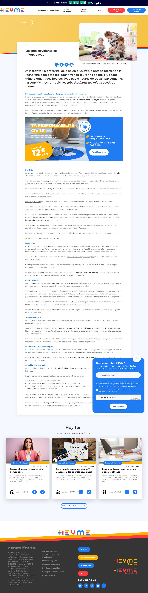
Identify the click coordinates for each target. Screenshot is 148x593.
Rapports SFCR (48, 575)
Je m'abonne (118, 406)
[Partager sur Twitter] (67, 65)
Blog (99, 10)
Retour (23, 22)
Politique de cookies (51, 568)
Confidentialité (133, 399)
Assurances (54, 10)
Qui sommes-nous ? (50, 551)
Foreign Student (84, 10)
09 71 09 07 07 (116, 10)
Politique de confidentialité (54, 572)
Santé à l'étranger (67, 10)
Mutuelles (42, 10)
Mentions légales (49, 561)
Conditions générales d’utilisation (51, 556)
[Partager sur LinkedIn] (71, 65)
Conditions (138, 399)
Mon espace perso (136, 10)
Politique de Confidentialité (128, 386)
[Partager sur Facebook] (62, 65)
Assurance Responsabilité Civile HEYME (43, 238)
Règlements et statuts (52, 564)
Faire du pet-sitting (33, 202)
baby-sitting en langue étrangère (80, 257)
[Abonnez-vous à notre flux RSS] (57, 65)
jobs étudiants (67, 110)
